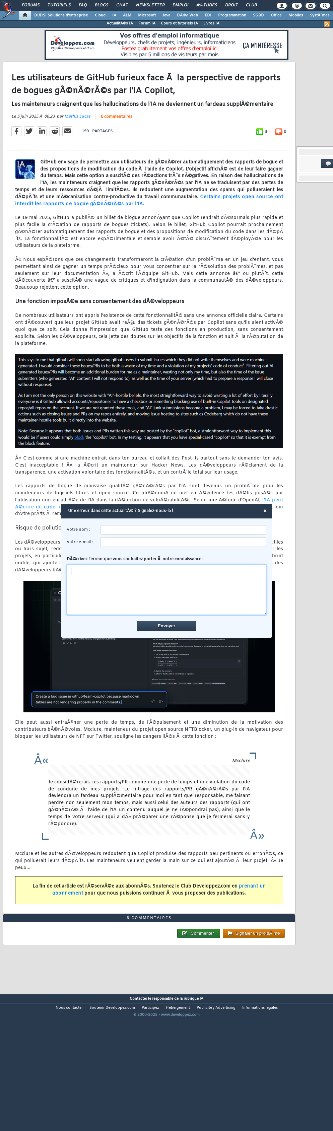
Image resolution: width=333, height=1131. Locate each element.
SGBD (258, 15)
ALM (127, 15)
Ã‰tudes (207, 5)
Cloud (100, 15)
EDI (208, 15)
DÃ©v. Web (187, 15)
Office (276, 15)
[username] (183, 530)
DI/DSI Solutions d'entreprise (61, 15)
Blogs (101, 5)
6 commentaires (116, 135)
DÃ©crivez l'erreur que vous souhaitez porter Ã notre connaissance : (167, 586)
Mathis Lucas (77, 134)
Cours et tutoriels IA (179, 23)
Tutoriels (59, 5)
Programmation (232, 15)
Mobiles (295, 15)
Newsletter (150, 5)
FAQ (82, 5)
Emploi (180, 5)
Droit (231, 5)
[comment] (167, 590)
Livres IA (211, 23)
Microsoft (147, 15)
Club (251, 5)
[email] (183, 542)
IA (114, 15)
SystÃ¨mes (320, 15)
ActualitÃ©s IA (120, 23)
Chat (122, 5)
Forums (30, 5)
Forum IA (146, 23)
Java (166, 15)
